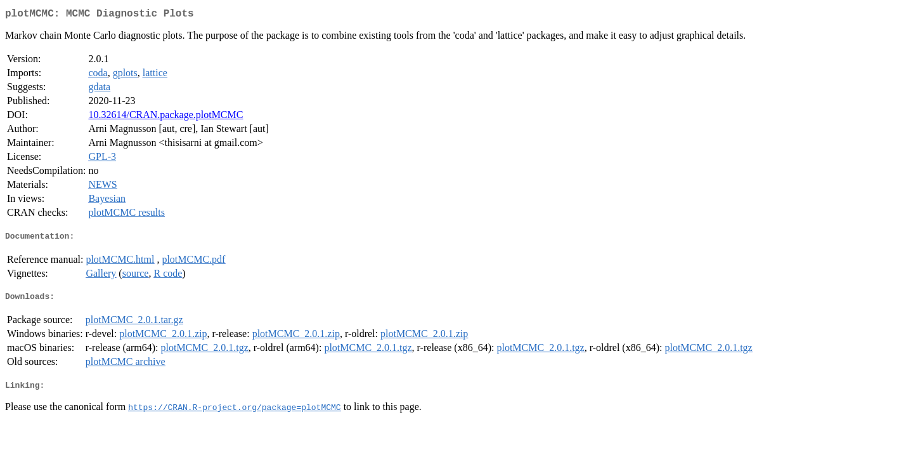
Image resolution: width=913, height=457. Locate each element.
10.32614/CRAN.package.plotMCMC (165, 117)
